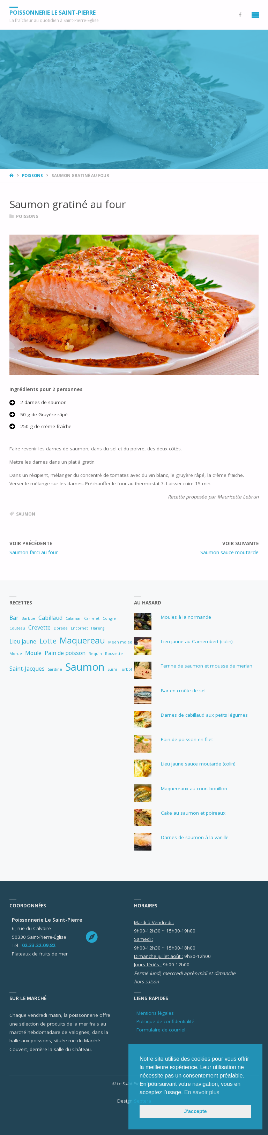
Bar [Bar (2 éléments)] (13, 618)
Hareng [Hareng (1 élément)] (97, 628)
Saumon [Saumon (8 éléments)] (84, 667)
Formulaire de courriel (160, 1030)
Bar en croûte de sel (183, 690)
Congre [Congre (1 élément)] (109, 618)
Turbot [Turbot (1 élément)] (126, 669)
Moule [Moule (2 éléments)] (33, 653)
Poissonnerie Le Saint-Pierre (52, 12)
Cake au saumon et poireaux (193, 813)
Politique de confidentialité (165, 1021)
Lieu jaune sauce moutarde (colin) (198, 764)
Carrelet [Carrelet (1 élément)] (91, 618)
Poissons (32, 175)
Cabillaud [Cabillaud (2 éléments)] (50, 618)
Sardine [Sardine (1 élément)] (55, 669)
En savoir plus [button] (201, 1092)
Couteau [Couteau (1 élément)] (17, 628)
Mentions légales (155, 1013)
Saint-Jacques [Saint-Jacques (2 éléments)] (27, 668)
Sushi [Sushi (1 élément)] (112, 669)
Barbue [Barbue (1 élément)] (28, 618)
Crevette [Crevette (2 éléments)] (39, 627)
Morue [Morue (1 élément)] (15, 653)
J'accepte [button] (195, 1111)
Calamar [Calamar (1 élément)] (73, 618)
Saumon (25, 514)
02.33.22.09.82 (38, 945)
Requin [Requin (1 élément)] (95, 653)
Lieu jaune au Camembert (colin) (197, 641)
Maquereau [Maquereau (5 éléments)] (82, 640)
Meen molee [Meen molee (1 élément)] (120, 642)
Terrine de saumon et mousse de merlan (206, 666)
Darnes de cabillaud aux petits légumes (204, 715)
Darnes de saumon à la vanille (195, 837)
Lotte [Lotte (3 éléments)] (48, 641)
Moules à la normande (186, 617)
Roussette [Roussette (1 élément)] (114, 653)
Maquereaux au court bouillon (194, 788)
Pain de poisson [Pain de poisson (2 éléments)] (65, 653)
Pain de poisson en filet (187, 739)
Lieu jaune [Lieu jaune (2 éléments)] (22, 641)
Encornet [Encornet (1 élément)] (79, 628)
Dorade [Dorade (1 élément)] (61, 628)
